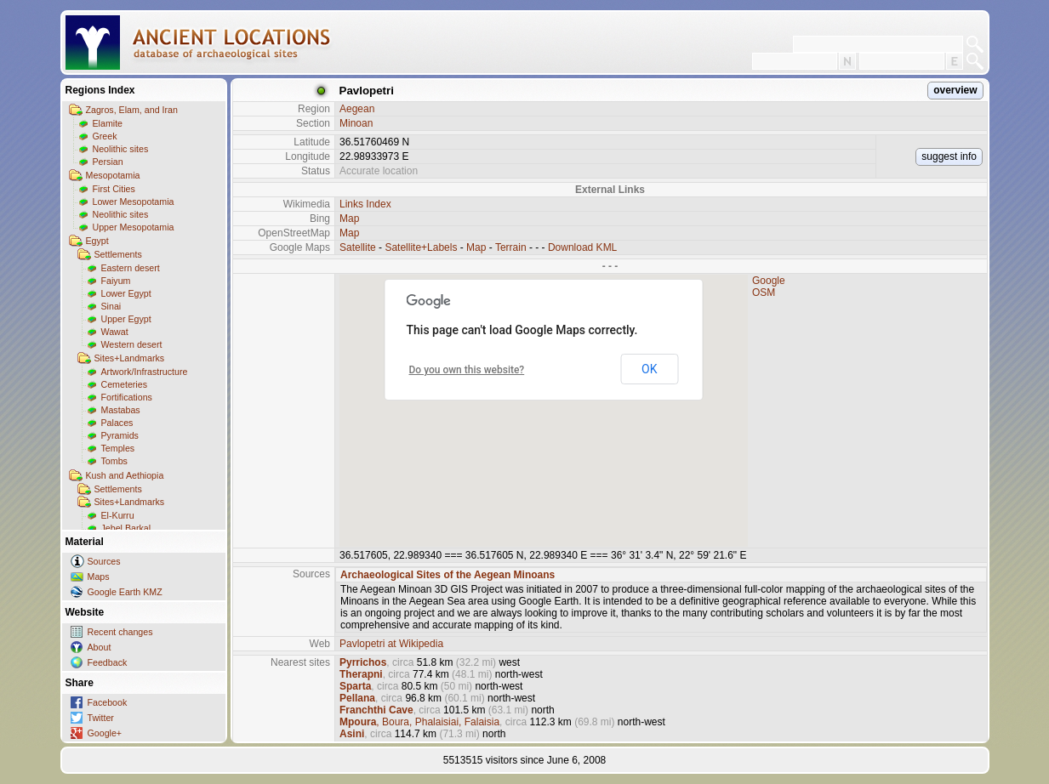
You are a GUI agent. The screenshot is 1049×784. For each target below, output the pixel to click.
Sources (104, 561)
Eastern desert (130, 268)
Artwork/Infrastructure (144, 371)
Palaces (117, 423)
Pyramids (120, 435)
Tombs (114, 461)
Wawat (114, 332)
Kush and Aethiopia (125, 475)
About (99, 647)
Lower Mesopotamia (133, 201)
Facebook (108, 702)
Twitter (101, 718)
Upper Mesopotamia (133, 227)
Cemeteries (124, 384)
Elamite (108, 123)
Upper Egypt (126, 319)
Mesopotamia (113, 175)
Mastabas (120, 410)
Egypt (97, 241)
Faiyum (116, 281)
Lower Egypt (126, 293)
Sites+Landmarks (129, 358)
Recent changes (120, 632)
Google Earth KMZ (125, 592)
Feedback (108, 662)
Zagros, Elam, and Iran (132, 110)
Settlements (118, 254)
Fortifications (126, 397)
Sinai (111, 306)
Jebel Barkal (126, 528)
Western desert (131, 344)
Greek (105, 136)
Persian (108, 161)
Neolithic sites (121, 149)
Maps (99, 576)
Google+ (105, 733)
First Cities (114, 189)
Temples (118, 448)
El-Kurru (117, 515)
